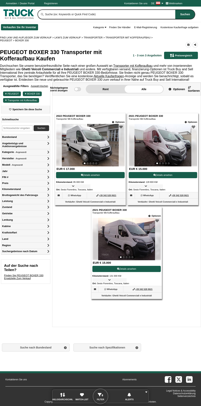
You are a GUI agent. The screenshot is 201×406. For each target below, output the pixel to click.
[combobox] (119, 14)
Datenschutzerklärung (184, 393)
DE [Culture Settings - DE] (157, 3)
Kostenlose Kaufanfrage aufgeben (179, 27)
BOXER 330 (32, 93)
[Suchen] (42, 14)
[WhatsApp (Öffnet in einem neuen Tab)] (76, 195)
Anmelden (11, 3)
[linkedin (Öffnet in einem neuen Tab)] (189, 379)
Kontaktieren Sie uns (135, 3)
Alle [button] (143, 89)
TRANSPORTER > (95, 37)
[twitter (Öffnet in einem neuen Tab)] (178, 379)
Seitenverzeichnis (186, 396)
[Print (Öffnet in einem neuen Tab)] (188, 45)
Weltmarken (174, 3)
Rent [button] (106, 89)
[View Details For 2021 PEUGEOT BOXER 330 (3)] (126, 239)
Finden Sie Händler (120, 27)
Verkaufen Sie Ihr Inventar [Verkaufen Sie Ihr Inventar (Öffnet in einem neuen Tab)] (20, 28)
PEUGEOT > (7, 40)
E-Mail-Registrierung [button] (145, 27)
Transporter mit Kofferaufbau (133, 65)
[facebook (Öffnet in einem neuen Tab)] (168, 379)
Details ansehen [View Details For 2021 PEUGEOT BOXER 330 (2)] (162, 175)
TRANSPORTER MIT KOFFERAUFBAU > (129, 37)
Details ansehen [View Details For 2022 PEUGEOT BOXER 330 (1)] (90, 175)
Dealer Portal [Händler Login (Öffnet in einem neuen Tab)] (27, 3)
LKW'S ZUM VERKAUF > (69, 37)
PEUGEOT (12, 93)
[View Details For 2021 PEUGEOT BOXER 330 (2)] (163, 145)
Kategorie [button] (99, 27)
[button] (175, 89)
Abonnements (129, 379)
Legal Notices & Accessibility (181, 390)
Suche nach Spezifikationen (107, 347)
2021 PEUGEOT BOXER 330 (146, 115)
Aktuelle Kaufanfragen (109, 76)
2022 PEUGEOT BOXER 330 (73, 115)
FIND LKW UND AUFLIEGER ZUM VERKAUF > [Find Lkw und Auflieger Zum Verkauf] (27, 37)
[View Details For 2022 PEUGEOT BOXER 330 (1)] (90, 145)
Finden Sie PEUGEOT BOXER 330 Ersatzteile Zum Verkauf (23, 277)
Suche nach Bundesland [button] (36, 347)
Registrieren (51, 3)
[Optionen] (118, 122)
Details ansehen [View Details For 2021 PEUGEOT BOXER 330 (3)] (126, 269)
